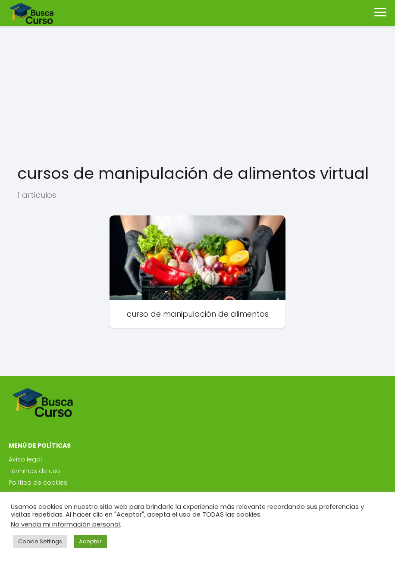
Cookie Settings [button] (40, 541)
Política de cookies (38, 482)
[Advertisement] (197, 94)
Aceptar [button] (90, 541)
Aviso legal (25, 459)
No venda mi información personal (65, 524)
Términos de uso (34, 471)
